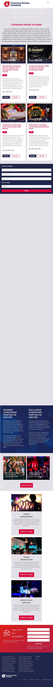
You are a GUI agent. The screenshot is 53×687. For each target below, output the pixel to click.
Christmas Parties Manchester (9, 661)
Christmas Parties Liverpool (8, 663)
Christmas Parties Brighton (25, 666)
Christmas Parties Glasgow (8, 659)
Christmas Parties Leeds (7, 664)
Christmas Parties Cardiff (8, 669)
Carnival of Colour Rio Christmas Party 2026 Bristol (11, 127)
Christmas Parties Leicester (25, 656)
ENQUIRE (6, 97)
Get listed (32, 679)
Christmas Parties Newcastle (25, 663)
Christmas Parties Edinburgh (9, 668)
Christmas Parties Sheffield (8, 671)
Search (26, 190)
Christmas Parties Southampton (26, 664)
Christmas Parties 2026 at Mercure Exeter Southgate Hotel (39, 68)
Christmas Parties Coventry (25, 658)
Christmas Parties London (8, 656)
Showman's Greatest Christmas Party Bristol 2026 (39, 127)
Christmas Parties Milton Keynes (26, 669)
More (5, 75)
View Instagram (26, 485)
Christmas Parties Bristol (8, 666)
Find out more (27, 532)
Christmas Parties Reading (24, 668)
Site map (38, 679)
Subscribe (38, 643)
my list (16, 97)
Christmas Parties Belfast (24, 659)
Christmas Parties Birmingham (9, 658)
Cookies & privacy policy (46, 679)
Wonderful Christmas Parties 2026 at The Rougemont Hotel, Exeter (11, 69)
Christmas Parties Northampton (26, 671)
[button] (48, 2)
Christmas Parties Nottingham (25, 661)
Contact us (25, 679)
